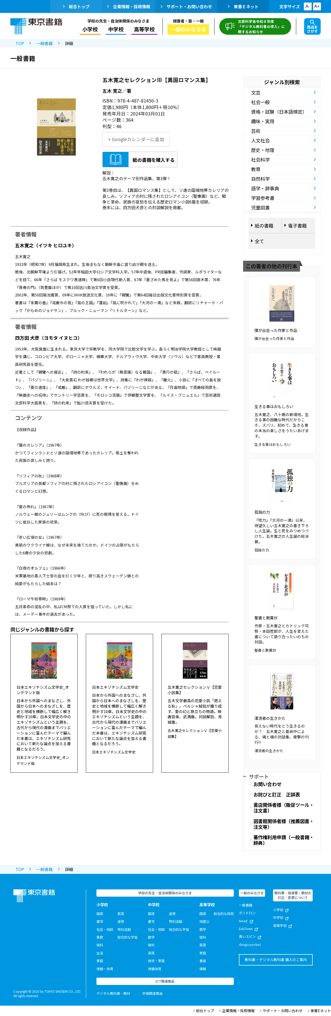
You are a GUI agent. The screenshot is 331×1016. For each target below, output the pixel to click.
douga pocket (250, 944)
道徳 (120, 921)
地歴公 (204, 921)
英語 (120, 913)
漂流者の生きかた (269, 718)
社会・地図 (104, 929)
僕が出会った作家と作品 (275, 330)
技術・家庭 (156, 960)
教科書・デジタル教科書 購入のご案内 (276, 959)
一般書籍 (44, 43)
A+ (316, 6)
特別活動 (124, 929)
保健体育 (154, 968)
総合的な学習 (127, 937)
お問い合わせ (267, 784)
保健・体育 (104, 968)
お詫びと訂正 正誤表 (276, 794)
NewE (246, 920)
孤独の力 (262, 512)
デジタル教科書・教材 (113, 993)
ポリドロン (247, 912)
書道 (202, 960)
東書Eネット (319, 1010)
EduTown (248, 928)
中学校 (116, 29)
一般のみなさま (188, 29)
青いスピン (250, 936)
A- (308, 6)
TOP (20, 43)
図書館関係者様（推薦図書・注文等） (283, 824)
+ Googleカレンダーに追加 (136, 139)
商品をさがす (312, 27)
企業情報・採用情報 (128, 6)
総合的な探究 (224, 913)
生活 (99, 952)
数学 (151, 937)
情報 (202, 968)
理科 (99, 944)
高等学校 (144, 29)
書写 (99, 921)
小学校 (90, 29)
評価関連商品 (152, 993)
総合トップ (76, 6)
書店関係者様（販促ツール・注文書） (283, 807)
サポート (259, 776)
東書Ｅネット (243, 6)
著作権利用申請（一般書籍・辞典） (283, 840)
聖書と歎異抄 (266, 617)
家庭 (99, 960)
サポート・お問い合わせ (186, 6)
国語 (99, 913)
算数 (99, 937)
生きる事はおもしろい (273, 406)
